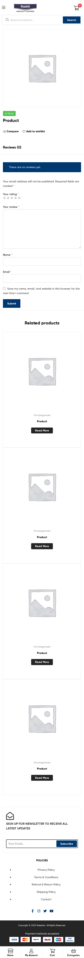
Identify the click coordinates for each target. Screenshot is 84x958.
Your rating (11, 194)
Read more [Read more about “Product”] (42, 430)
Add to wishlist (35, 131)
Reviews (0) (12, 147)
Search (71, 20)
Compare (13, 131)
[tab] (42, 147)
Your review (11, 206)
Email (7, 271)
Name (7, 254)
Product (42, 421)
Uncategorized (42, 415)
